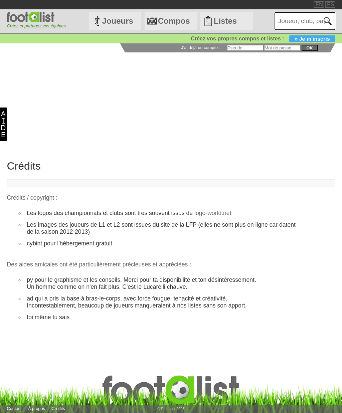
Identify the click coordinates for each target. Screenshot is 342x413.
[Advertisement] (171, 102)
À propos (36, 408)
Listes (225, 20)
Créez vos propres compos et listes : (263, 38)
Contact (14, 408)
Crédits (58, 408)
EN (319, 4)
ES (330, 4)
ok (309, 47)
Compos (174, 20)
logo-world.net (212, 213)
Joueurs (117, 20)
